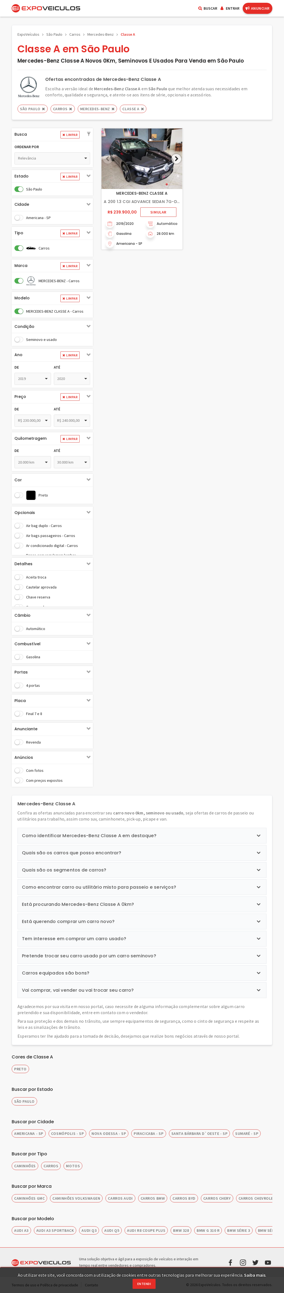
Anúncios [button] (23, 757)
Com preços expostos (44, 780)
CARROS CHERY (217, 1198)
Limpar (70, 135)
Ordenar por (26, 146)
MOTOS (73, 1165)
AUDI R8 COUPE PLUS (146, 1230)
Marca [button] (20, 265)
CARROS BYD (184, 1198)
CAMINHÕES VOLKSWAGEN (76, 1198)
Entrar (229, 8)
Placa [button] (20, 700)
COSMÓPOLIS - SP (67, 1133)
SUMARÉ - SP (246, 1133)
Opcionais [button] (24, 512)
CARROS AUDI (120, 1198)
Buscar (207, 8)
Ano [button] (18, 355)
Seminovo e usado (41, 339)
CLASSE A (133, 108)
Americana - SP (38, 217)
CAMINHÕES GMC (29, 1198)
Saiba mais (254, 1275)
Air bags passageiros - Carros (50, 535)
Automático (35, 628)
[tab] (52, 134)
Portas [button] (21, 672)
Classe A (128, 34)
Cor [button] (18, 480)
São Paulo (54, 34)
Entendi (144, 1284)
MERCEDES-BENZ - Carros (59, 280)
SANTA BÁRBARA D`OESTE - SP (199, 1133)
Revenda (33, 742)
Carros (74, 34)
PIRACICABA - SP (148, 1133)
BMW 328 (181, 1230)
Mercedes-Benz (100, 34)
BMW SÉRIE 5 (269, 1230)
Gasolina (33, 656)
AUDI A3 (21, 1230)
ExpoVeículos (28, 34)
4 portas (33, 685)
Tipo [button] (18, 233)
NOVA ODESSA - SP (109, 1133)
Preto (43, 495)
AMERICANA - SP (28, 1133)
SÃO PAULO (24, 1101)
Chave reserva (38, 597)
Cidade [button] (21, 204)
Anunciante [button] (25, 729)
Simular (158, 212)
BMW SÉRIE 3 (238, 1230)
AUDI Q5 (111, 1230)
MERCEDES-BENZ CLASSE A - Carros (54, 311)
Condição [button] (24, 326)
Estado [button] (21, 176)
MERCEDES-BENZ (97, 108)
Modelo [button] (22, 298)
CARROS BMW (153, 1198)
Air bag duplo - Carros (44, 525)
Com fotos (35, 770)
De (16, 367)
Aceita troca (36, 577)
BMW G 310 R (208, 1230)
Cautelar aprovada (41, 587)
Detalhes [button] (23, 564)
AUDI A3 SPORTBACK (55, 1230)
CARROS (51, 1165)
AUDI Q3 (89, 1230)
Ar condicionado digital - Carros (52, 545)
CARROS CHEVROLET (257, 1198)
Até (57, 367)
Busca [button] (20, 134)
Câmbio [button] (22, 615)
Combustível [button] (27, 644)
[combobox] (52, 158)
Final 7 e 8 (34, 713)
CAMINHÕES (25, 1165)
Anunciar (257, 8)
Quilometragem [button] (30, 438)
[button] (89, 134)
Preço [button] (20, 396)
